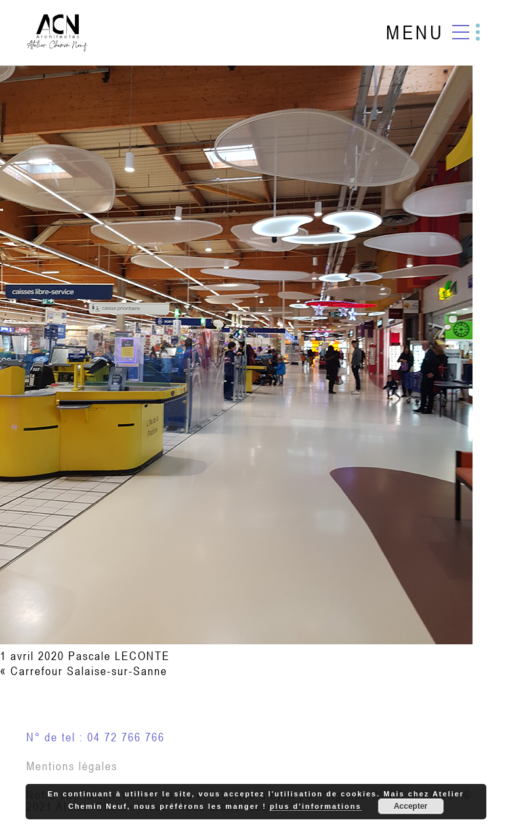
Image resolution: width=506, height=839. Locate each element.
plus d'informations (316, 806)
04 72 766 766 (126, 737)
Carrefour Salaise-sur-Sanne (89, 671)
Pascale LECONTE (119, 656)
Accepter (410, 806)
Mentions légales (71, 766)
